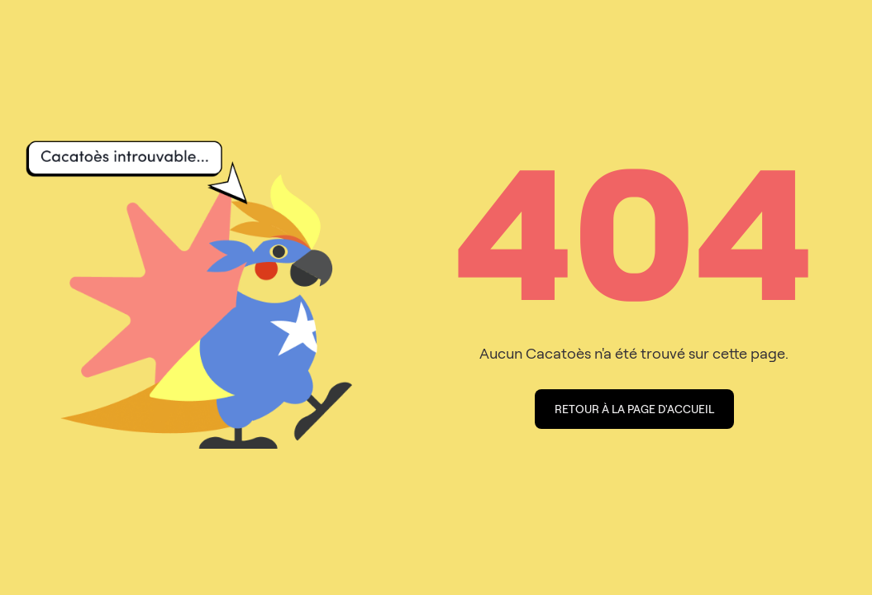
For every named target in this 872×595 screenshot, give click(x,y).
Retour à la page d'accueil (634, 409)
